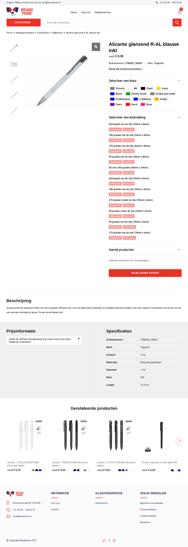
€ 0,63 (103, 470)
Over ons (86, 12)
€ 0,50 (58, 470)
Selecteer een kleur (123, 81)
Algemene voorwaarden (151, 503)
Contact (55, 509)
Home (74, 12)
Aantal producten (121, 250)
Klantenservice (102, 12)
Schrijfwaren (43, 32)
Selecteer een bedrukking (127, 117)
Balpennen (58, 32)
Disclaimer (145, 522)
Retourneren (101, 503)
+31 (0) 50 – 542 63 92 (171, 2)
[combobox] (108, 22)
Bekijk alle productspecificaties (126, 68)
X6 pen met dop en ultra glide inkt (159, 462)
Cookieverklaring (148, 516)
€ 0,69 (148, 470)
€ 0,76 (14, 470)
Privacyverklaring (148, 509)
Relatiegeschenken (25, 32)
